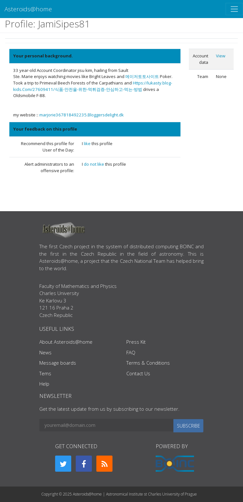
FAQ (130, 352)
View (220, 56)
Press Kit (136, 342)
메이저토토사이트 (142, 76)
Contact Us (138, 373)
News (45, 352)
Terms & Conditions (148, 362)
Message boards (57, 362)
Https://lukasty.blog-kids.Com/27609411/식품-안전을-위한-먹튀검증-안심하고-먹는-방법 (92, 86)
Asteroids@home (28, 9)
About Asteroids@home (65, 342)
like (88, 143)
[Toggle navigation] (234, 9)
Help (44, 383)
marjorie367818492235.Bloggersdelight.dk (81, 115)
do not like (94, 164)
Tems (45, 373)
